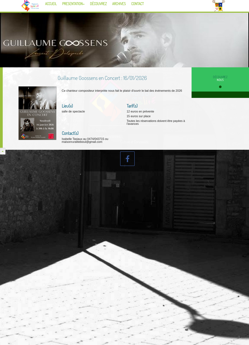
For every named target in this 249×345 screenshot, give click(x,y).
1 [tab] (220, 87)
